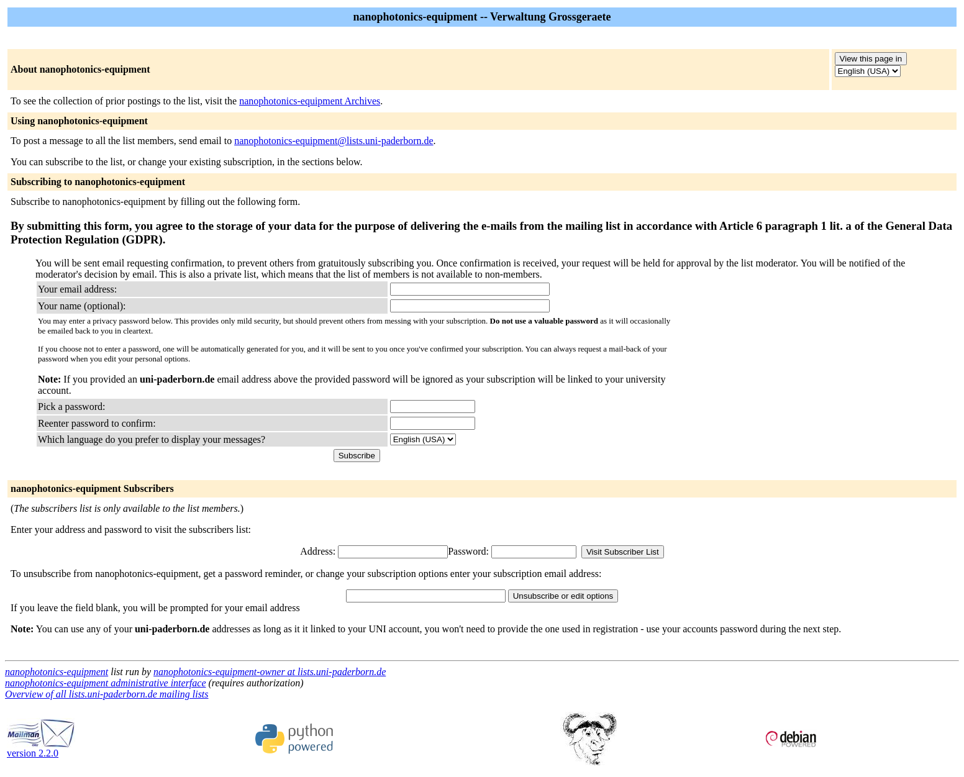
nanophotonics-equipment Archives (309, 101)
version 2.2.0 (41, 748)
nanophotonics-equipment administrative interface (105, 683)
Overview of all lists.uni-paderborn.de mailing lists (107, 694)
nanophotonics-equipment (56, 671)
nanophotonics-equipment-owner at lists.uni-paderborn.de (269, 671)
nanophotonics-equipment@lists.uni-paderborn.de (333, 140)
